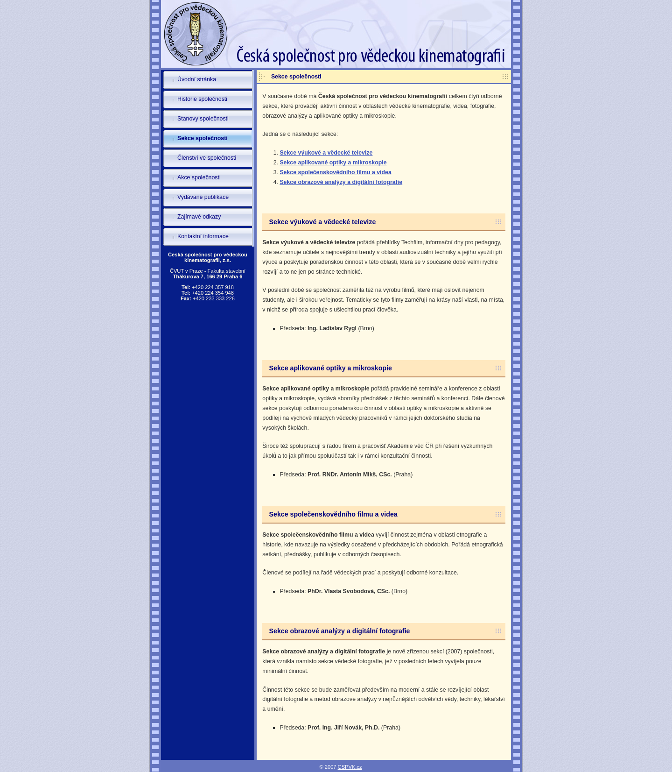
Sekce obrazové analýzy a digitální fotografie (341, 182)
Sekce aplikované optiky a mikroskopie (333, 162)
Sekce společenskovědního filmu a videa (335, 172)
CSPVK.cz (350, 767)
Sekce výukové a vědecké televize (326, 152)
